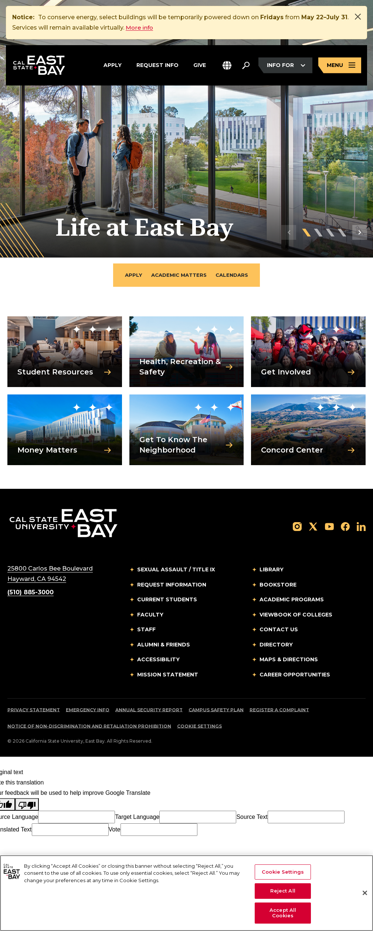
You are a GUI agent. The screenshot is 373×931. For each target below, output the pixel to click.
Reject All (282, 891)
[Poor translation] (27, 805)
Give (199, 64)
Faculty (150, 615)
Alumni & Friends (163, 645)
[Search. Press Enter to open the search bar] (245, 65)
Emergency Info (87, 710)
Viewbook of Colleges (296, 615)
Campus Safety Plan (216, 710)
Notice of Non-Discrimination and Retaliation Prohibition (89, 727)
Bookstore (278, 585)
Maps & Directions (289, 660)
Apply (113, 64)
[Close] (358, 16)
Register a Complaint (279, 710)
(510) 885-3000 (30, 592)
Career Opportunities (295, 675)
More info (140, 27)
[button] (227, 66)
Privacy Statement (33, 710)
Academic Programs (292, 600)
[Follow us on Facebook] (345, 526)
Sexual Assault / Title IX (176, 570)
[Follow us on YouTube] (329, 526)
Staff (146, 630)
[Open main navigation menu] (339, 66)
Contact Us (279, 630)
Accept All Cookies (282, 913)
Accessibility (158, 660)
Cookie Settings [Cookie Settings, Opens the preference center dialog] (283, 872)
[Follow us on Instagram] (297, 526)
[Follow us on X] (313, 526)
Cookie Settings (199, 727)
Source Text (251, 817)
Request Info (157, 64)
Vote (115, 830)
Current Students (167, 600)
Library (272, 570)
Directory (276, 645)
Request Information (171, 585)
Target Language (137, 817)
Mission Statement (167, 675)
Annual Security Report (149, 710)
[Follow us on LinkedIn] (361, 526)
